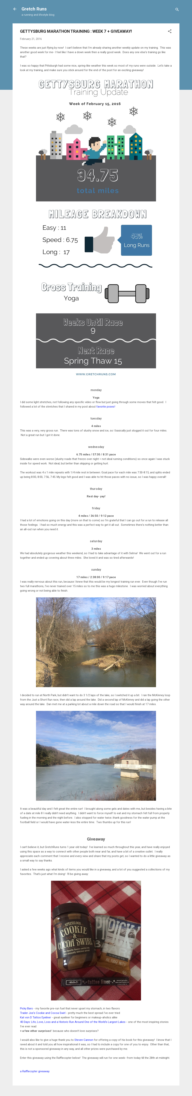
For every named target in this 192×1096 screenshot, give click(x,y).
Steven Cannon (83, 1040)
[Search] (177, 10)
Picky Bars (26, 1008)
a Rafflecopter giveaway (35, 1071)
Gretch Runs (34, 9)
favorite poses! (105, 406)
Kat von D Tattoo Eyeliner (35, 1017)
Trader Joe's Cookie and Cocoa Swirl (42, 1013)
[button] (169, 32)
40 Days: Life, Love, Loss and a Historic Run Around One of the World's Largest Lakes (72, 1022)
